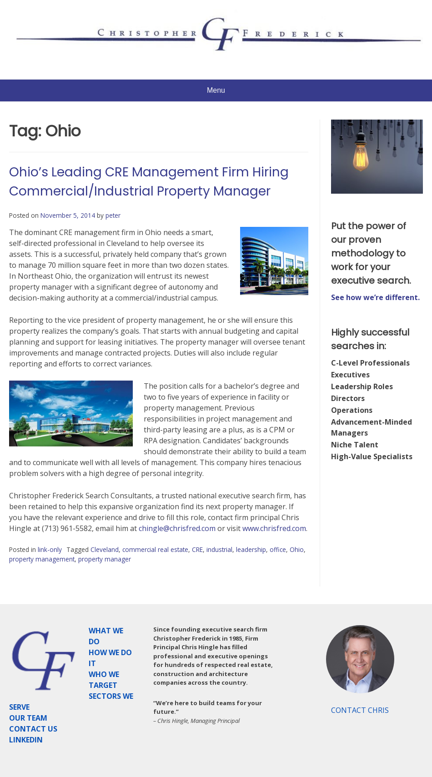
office (278, 549)
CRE (197, 549)
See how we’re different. (375, 297)
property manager (104, 559)
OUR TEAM (28, 718)
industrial (219, 549)
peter (113, 215)
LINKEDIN (26, 740)
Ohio (297, 549)
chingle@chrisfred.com (177, 528)
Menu (216, 90)
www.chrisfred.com (274, 528)
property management (42, 559)
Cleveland (104, 549)
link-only (50, 549)
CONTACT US (33, 729)
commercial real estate (155, 549)
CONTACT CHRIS (360, 710)
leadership (251, 549)
